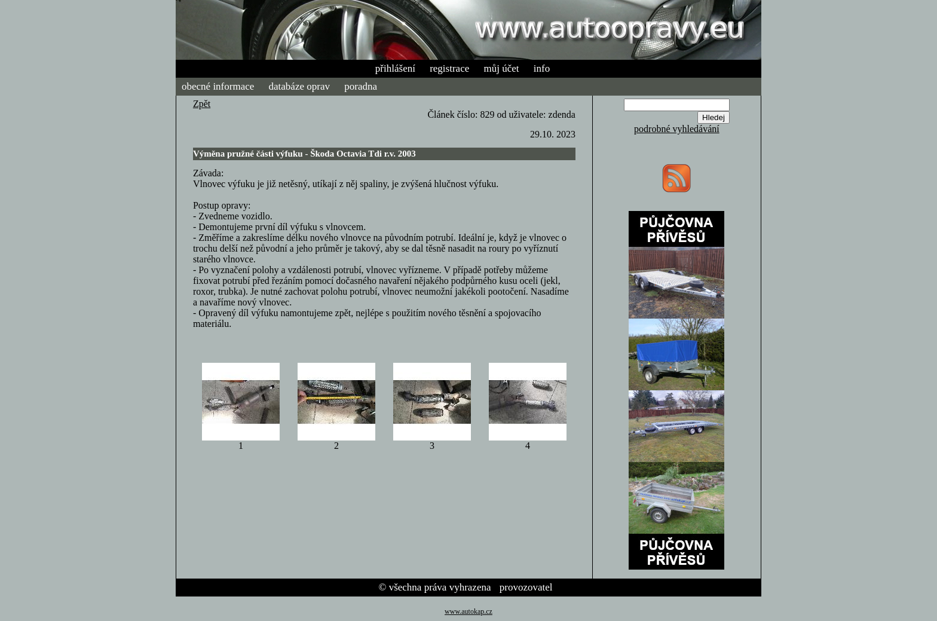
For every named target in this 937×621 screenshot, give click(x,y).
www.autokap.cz (468, 611)
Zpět (201, 104)
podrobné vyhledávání (676, 129)
